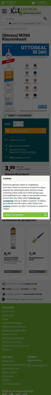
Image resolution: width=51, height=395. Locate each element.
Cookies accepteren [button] (13, 214)
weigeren (6, 206)
